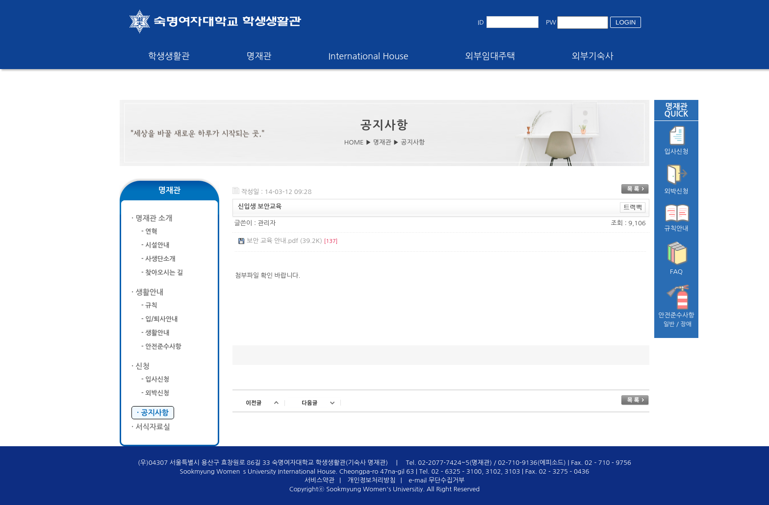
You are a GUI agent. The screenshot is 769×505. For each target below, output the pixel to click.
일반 (669, 324)
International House (368, 56)
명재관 (259, 56)
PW (551, 22)
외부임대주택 (490, 56)
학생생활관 (169, 56)
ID (481, 22)
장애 (686, 324)
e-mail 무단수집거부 (436, 480)
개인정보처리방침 (372, 480)
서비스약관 (319, 480)
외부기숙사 (593, 56)
